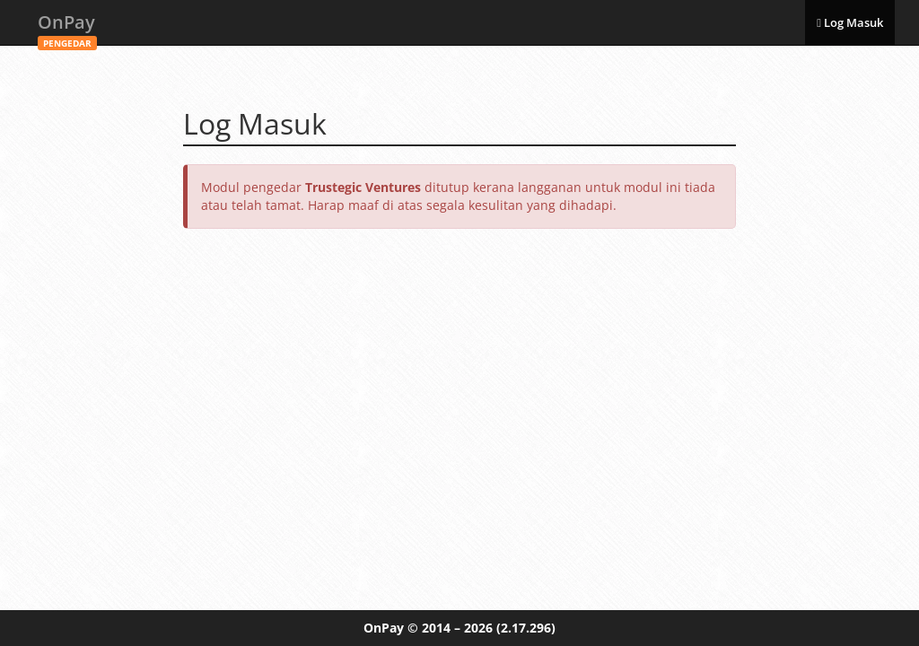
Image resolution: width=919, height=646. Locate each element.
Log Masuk (850, 22)
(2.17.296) (526, 627)
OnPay (67, 27)
